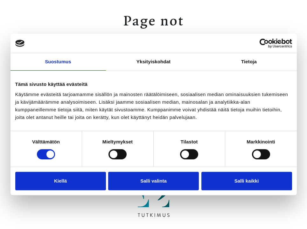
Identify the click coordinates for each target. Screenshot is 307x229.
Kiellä (60, 181)
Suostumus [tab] (58, 61)
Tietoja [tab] (249, 61)
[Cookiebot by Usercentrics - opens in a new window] (264, 43)
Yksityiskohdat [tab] (153, 61)
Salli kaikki (246, 181)
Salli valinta (153, 181)
